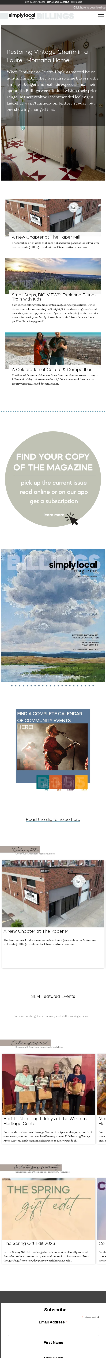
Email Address (53, 1318)
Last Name (53, 1353)
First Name (53, 1338)
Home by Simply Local (34, 2)
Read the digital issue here (53, 819)
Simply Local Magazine (58, 2)
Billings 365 (76, 2)
